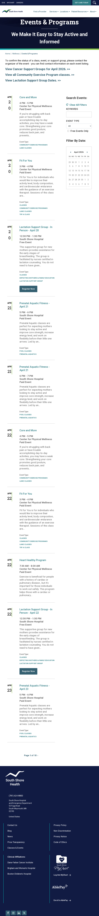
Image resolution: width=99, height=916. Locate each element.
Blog (9, 831)
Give (3, 3)
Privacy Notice (60, 836)
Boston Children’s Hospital (19, 874)
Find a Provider (39, 11)
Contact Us (12, 825)
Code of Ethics (60, 842)
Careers (19, 3)
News (10, 836)
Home (7, 54)
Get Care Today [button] (81, 3)
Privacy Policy (60, 825)
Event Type (72, 121)
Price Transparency (16, 842)
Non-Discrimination (62, 831)
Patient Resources (79, 11)
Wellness (15, 54)
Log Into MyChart (61, 875)
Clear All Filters (78, 104)
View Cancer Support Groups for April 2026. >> (37, 69)
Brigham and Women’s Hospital (21, 868)
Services (53, 11)
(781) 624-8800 (16, 796)
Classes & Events (15, 848)
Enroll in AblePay (61, 900)
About (92, 11)
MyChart (10, 3)
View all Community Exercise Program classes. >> (39, 75)
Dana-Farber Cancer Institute (20, 862)
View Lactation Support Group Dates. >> (33, 80)
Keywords (72, 109)
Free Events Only (79, 130)
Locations (64, 11)
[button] (94, 2)
